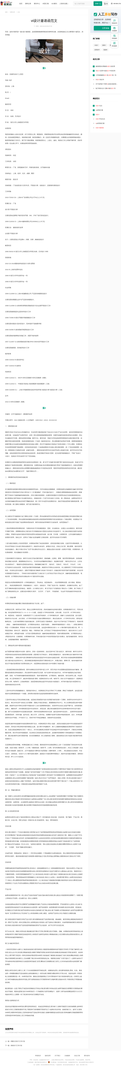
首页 (20, 3)
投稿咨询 (114, 21)
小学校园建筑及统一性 (106, 75)
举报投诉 (38, 1055)
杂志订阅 (77, 1055)
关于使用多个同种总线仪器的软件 (108, 84)
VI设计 (96, 45)
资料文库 (28, 3)
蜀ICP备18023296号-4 (41, 1062)
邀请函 (13, 311)
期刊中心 (37, 3)
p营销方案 (99, 110)
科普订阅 (46, 3)
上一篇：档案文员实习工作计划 (15, 1041)
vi (23, 239)
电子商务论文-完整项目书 (105, 88)
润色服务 (114, 36)
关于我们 (57, 1055)
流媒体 (105, 49)
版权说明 (48, 1055)
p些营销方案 (100, 123)
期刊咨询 (87, 1055)
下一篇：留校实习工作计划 (13, 1045)
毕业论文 (100, 119)
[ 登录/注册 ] (64, 3)
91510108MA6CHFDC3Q (48, 1064)
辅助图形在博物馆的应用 (105, 66)
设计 (42, 239)
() (107, 3)
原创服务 (114, 44)
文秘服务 (67, 1055)
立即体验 (105, 28)
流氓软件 (97, 49)
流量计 (104, 45)
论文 (99, 105)
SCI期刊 (54, 3)
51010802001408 (62, 1062)
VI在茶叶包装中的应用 (105, 71)
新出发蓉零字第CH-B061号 (86, 1062)
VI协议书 (100, 79)
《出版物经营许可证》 (44, 1060)
